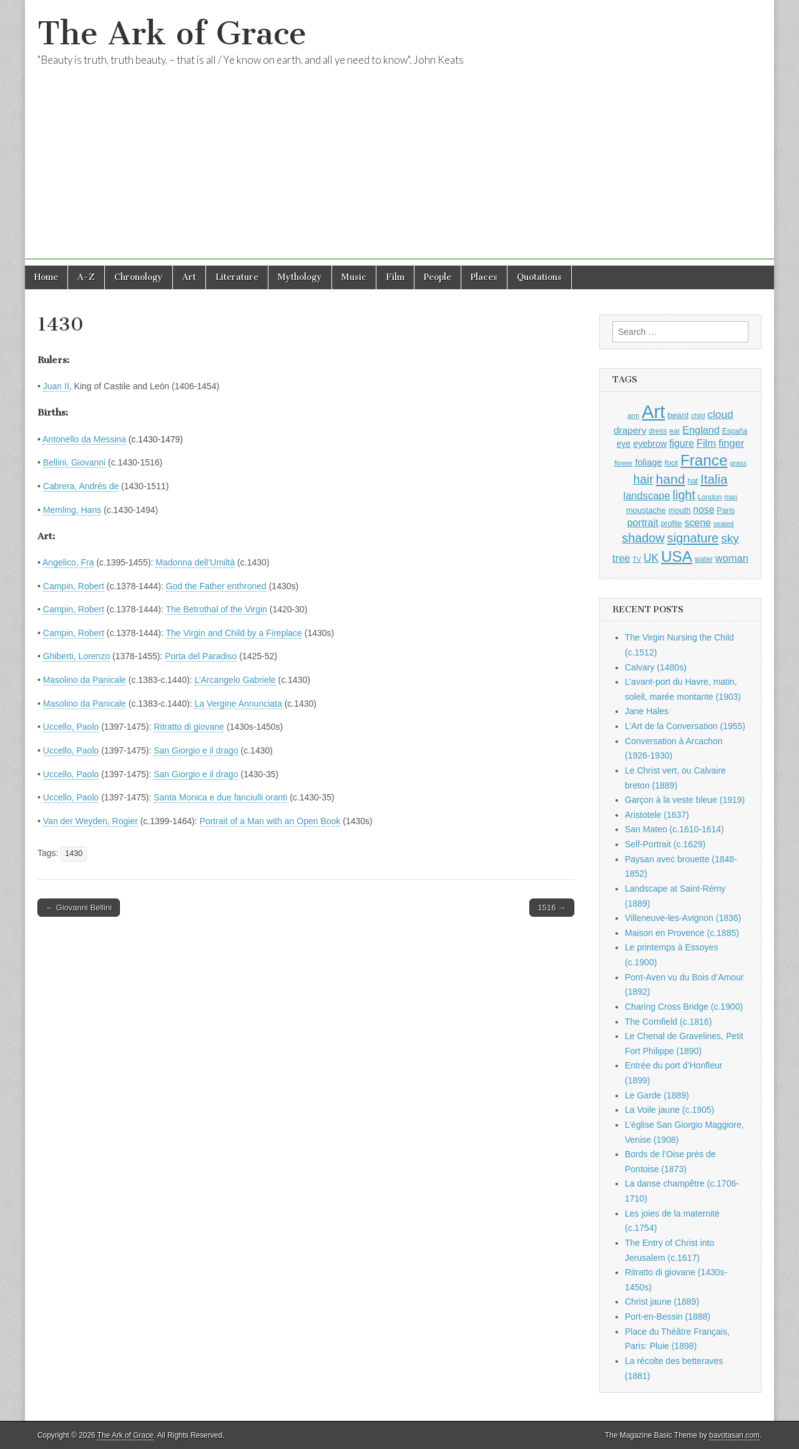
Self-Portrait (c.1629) (665, 844)
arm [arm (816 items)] (633, 415)
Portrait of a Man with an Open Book (270, 821)
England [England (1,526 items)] (701, 430)
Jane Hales (647, 711)
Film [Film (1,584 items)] (706, 443)
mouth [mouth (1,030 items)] (680, 510)
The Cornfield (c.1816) (668, 1022)
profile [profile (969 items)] (671, 523)
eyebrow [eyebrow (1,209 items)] (650, 444)
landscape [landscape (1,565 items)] (647, 495)
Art (189, 277)
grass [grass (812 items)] (738, 463)
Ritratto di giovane (189, 727)
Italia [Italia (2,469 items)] (713, 479)
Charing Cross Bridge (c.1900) (684, 1007)
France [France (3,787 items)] (704, 460)
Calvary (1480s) (656, 667)
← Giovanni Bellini (79, 907)
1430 (73, 853)
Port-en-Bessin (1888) (667, 1317)
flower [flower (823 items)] (623, 463)
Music (353, 277)
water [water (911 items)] (704, 559)
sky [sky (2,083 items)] (730, 538)
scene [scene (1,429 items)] (697, 522)
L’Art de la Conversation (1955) (685, 726)
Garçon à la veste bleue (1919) (685, 800)
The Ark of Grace (171, 33)
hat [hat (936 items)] (692, 481)
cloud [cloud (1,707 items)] (720, 414)
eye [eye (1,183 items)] (624, 444)
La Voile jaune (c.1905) (669, 1110)
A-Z (86, 277)
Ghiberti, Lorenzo (76, 656)
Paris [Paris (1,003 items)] (726, 510)
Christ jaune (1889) (662, 1302)
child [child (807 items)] (698, 415)
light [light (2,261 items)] (684, 495)
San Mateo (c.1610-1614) (674, 829)
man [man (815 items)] (730, 496)
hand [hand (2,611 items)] (670, 479)
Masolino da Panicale (84, 680)
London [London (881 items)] (710, 496)
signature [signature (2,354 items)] (693, 538)
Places (484, 277)
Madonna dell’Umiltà (195, 562)
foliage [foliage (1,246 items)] (648, 462)
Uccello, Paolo (71, 727)
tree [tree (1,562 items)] (621, 558)
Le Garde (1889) (657, 1095)
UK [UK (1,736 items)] (651, 558)
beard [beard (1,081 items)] (678, 415)
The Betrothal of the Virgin (216, 609)
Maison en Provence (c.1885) (682, 933)
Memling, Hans (72, 510)
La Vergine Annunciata (238, 704)
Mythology (300, 277)
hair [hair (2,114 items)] (644, 479)
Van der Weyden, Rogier (90, 821)
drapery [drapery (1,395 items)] (630, 430)
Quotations (539, 277)
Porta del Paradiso (201, 656)
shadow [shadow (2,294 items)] (643, 538)
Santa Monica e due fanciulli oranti (220, 797)
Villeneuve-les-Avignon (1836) (683, 918)
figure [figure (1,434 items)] (681, 443)
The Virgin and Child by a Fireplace (233, 633)
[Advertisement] (399, 171)
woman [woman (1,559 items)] (731, 558)
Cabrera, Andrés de (81, 486)
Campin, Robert (73, 586)
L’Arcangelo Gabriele (235, 680)
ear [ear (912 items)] (674, 431)
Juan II (56, 386)
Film (395, 277)
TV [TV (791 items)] (636, 559)
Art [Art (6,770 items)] (653, 411)
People (437, 277)
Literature (236, 277)
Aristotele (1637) (657, 815)
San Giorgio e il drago (196, 750)
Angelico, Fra (68, 562)
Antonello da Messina (84, 439)
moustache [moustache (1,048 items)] (646, 510)
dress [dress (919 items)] (658, 431)
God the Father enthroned (216, 586)
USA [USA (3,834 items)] (676, 556)
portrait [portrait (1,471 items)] (643, 522)
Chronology (138, 277)
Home (46, 277)
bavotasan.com (734, 1435)
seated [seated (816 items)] (723, 523)
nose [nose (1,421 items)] (703, 509)
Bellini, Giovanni (74, 462)
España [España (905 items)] (734, 431)
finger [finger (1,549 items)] (731, 443)
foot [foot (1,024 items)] (671, 462)
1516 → (551, 907)
